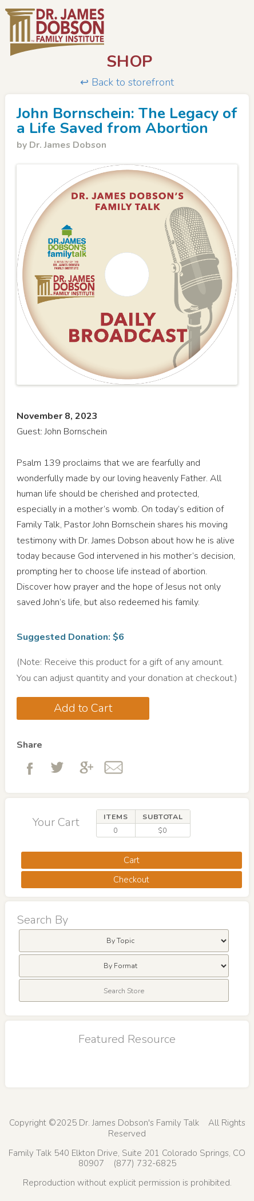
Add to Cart (83, 708)
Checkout (131, 879)
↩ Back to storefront (127, 82)
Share (29, 744)
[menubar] (124, 940)
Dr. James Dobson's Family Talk (127, 33)
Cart (132, 860)
